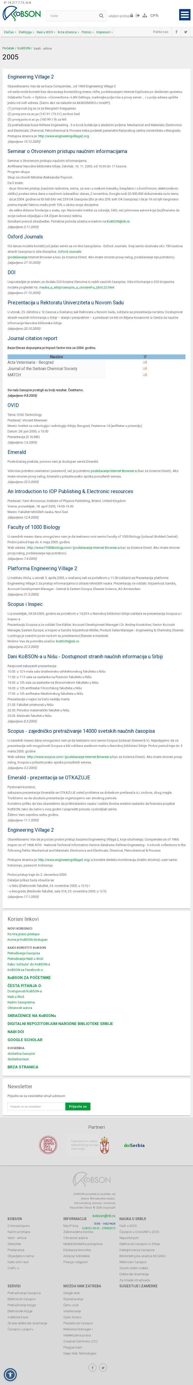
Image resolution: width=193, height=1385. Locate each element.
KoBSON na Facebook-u (25, 970)
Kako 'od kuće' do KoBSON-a (29, 964)
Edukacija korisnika (77, 1247)
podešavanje (18, 257)
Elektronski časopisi (22, 1296)
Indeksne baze (18, 1314)
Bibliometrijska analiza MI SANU (142, 1253)
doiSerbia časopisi (21, 1053)
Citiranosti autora (20, 1008)
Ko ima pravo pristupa (23, 934)
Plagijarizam (72, 1344)
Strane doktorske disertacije (27, 1320)
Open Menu (184, 14)
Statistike (14, 1241)
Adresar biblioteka (76, 1253)
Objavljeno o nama (21, 1253)
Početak (8, 48)
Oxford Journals (69, 251)
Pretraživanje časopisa (24, 953)
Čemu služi (71, 1302)
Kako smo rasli (18, 1259)
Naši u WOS (46, 32)
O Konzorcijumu (19, 1223)
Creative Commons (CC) (80, 1338)
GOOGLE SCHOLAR (25, 1040)
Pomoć (87, 32)
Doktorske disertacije (134, 1271)
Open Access (72, 1314)
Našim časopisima (21, 1002)
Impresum (104, 32)
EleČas (10, 32)
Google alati (71, 1290)
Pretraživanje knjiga (22, 1302)
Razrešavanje (73, 1296)
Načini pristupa (19, 1229)
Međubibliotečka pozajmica (83, 1241)
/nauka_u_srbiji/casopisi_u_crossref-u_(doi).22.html (76, 287)
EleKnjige (26, 32)
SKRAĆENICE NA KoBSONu (32, 1015)
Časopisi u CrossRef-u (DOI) (139, 1229)
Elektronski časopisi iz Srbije (139, 1241)
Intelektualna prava (77, 1332)
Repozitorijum (129, 1235)
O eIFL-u (13, 1265)
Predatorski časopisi (78, 1320)
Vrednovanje (72, 1308)
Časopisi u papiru (20, 1326)
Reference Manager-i (78, 1326)
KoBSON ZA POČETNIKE (29, 977)
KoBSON (24, 48)
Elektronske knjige (20, 1308)
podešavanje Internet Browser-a (114, 471)
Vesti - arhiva (17, 1235)
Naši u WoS (16, 997)
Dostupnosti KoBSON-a (25, 991)
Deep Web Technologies (79, 1350)
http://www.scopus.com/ (45, 757)
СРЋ (154, 15)
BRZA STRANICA (23, 1067)
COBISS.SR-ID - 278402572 (98, 1225)
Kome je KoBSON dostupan (27, 939)
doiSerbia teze (18, 1059)
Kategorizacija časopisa (137, 1247)
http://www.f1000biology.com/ (49, 548)
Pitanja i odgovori (75, 1259)
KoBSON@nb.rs (118, 221)
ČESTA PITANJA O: (25, 985)
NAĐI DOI (16, 1032)
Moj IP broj (70, 1223)
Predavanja (16, 1247)
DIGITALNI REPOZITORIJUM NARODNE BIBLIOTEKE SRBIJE (60, 1024)
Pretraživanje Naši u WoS (25, 959)
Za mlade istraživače (134, 1277)
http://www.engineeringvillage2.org (63, 136)
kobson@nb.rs (104, 1213)
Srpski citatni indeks (133, 1265)
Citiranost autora (75, 1235)
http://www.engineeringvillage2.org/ (64, 860)
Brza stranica (68, 32)
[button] (10, 1374)
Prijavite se (78, 1106)
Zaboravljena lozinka (78, 1229)
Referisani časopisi (133, 1259)
